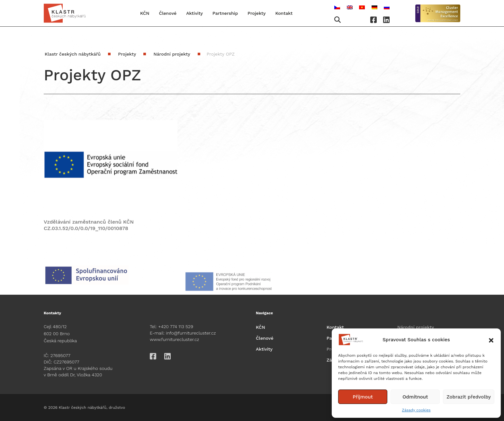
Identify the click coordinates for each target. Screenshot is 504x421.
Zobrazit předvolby (468, 397)
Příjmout (363, 397)
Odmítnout (415, 397)
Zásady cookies (416, 410)
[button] (491, 339)
